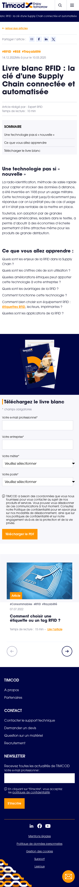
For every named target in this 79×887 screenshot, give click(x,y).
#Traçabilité (31, 51)
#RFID (6, 51)
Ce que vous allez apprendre (25, 142)
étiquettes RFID (13, 307)
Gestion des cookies (39, 851)
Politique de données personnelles (39, 843)
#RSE (16, 51)
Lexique (40, 866)
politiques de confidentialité (31, 792)
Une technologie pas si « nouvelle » (29, 134)
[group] (39, 602)
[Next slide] (67, 651)
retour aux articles (16, 28)
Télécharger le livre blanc (22, 150)
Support (39, 859)
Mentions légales (39, 836)
